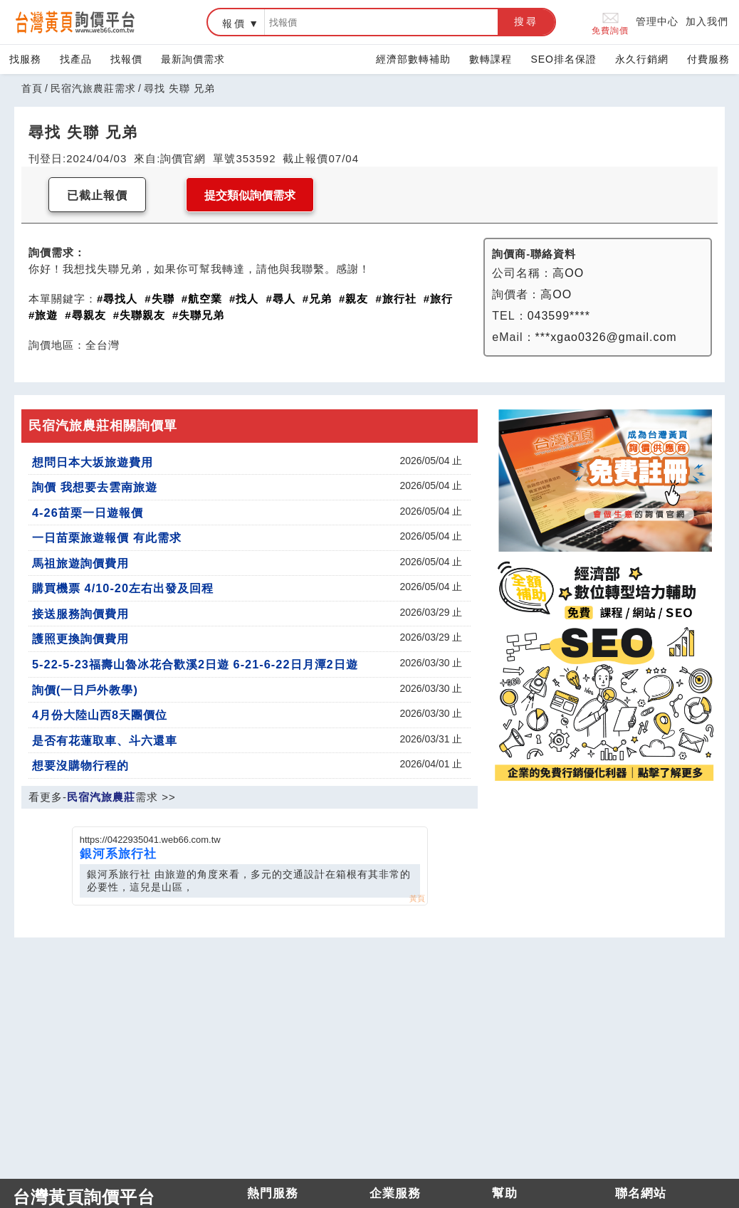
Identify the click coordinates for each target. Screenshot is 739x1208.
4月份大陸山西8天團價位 (99, 714)
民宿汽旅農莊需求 (93, 88)
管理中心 (657, 21)
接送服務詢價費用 (80, 613)
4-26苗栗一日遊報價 (87, 512)
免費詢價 (610, 22)
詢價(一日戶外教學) (85, 689)
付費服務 (708, 59)
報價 (234, 23)
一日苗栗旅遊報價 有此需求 (107, 537)
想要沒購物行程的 (80, 765)
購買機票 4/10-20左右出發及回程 (123, 588)
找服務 (25, 59)
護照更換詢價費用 (80, 638)
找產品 (76, 59)
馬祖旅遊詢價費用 (80, 563)
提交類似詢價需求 (249, 195)
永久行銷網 (642, 59)
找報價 (126, 59)
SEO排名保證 (563, 59)
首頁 (32, 88)
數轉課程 (490, 59)
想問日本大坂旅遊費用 (92, 462)
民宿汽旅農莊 (101, 797)
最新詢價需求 (193, 59)
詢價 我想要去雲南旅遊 (94, 486)
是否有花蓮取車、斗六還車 (104, 740)
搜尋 (526, 21)
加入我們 (707, 21)
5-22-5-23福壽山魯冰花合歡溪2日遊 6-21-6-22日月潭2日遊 (195, 664)
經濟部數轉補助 (413, 59)
